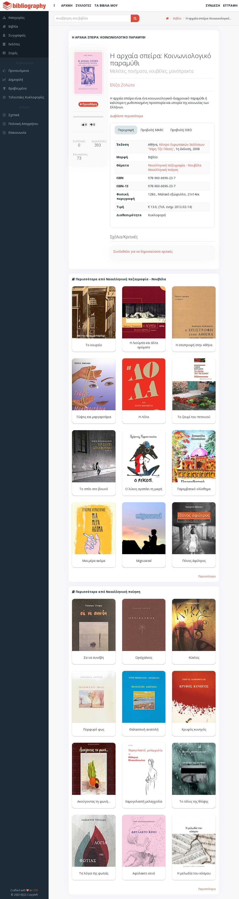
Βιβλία (177, 18)
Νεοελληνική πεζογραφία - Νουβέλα (174, 165)
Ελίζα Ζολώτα (122, 85)
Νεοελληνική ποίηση (163, 170)
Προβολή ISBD (181, 130)
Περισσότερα (207, 576)
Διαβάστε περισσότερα (126, 116)
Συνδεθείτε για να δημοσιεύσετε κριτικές (143, 251)
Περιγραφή (126, 130)
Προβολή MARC (152, 130)
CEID (35, 890)
